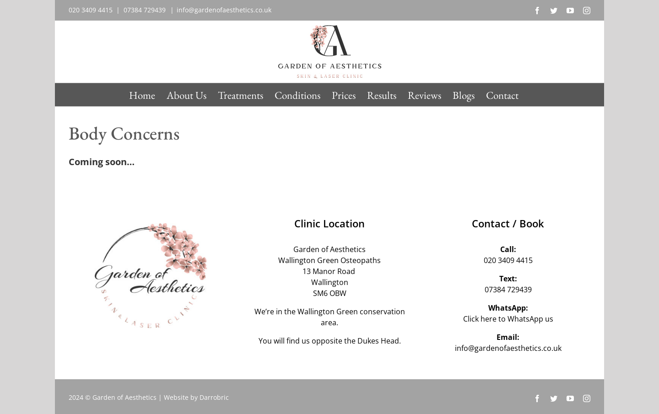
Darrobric (214, 397)
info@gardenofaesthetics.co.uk (224, 9)
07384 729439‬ (508, 290)
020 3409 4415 (508, 260)
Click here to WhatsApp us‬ (508, 319)
